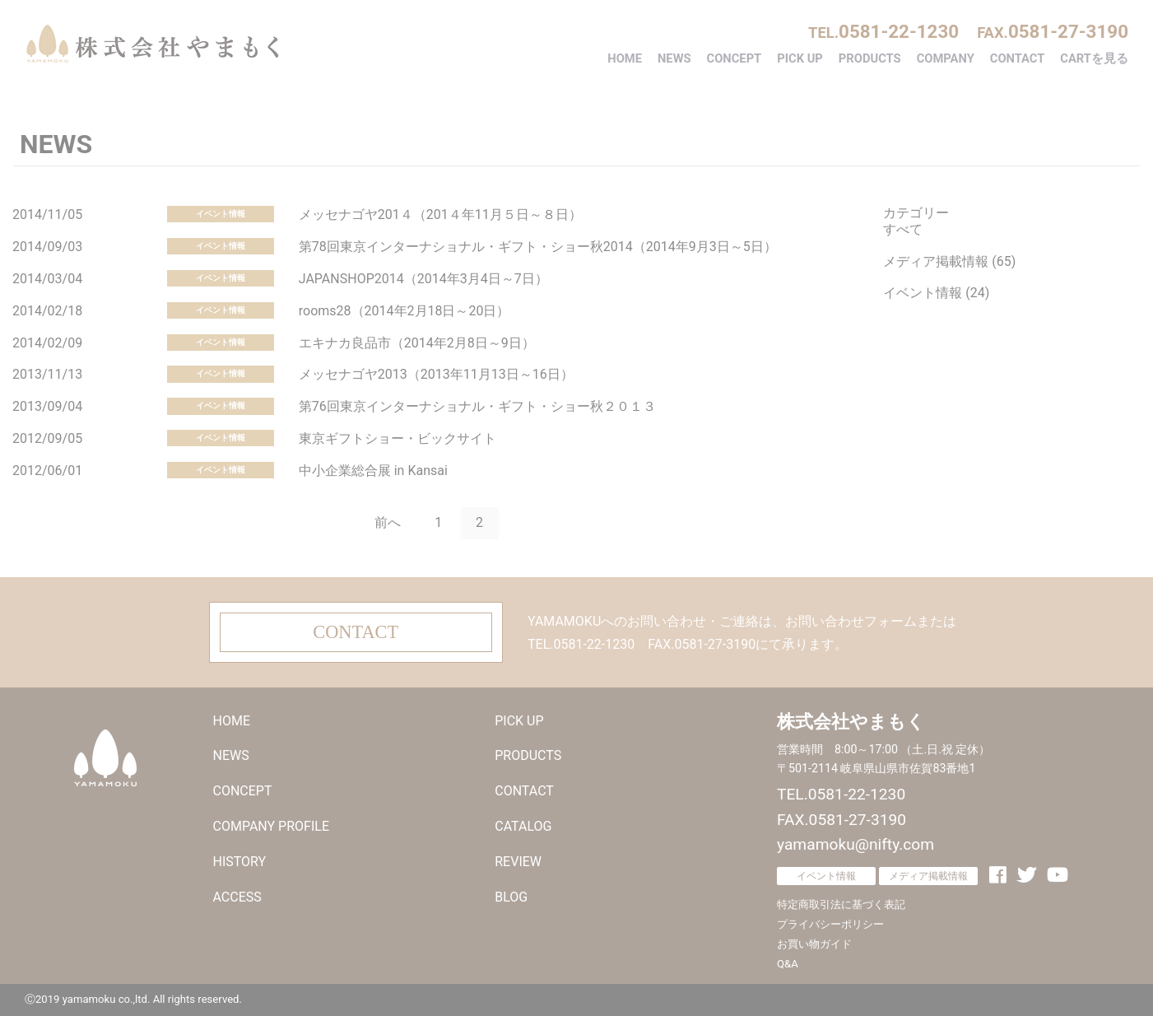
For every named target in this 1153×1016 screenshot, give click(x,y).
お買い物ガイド (814, 944)
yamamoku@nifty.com (855, 844)
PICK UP (800, 58)
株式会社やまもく (152, 43)
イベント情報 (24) (936, 293)
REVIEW (518, 861)
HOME (624, 58)
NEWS (674, 58)
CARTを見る (1094, 58)
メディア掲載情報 (928, 876)
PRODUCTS (870, 58)
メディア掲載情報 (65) (949, 261)
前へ (387, 522)
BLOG (511, 897)
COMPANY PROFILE (271, 826)
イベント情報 (220, 213)
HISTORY (240, 861)
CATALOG (523, 826)
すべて (903, 229)
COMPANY (945, 58)
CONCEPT (734, 58)
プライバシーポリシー (830, 924)
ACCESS (237, 897)
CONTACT (1017, 58)
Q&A (787, 964)
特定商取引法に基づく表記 (841, 904)
